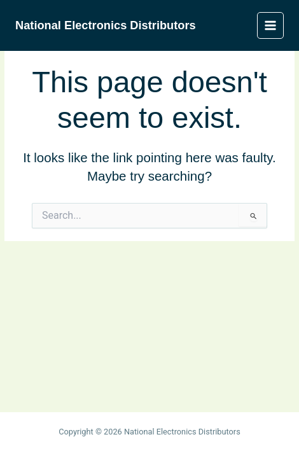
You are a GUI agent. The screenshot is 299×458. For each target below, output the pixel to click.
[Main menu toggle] (270, 25)
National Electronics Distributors (105, 25)
